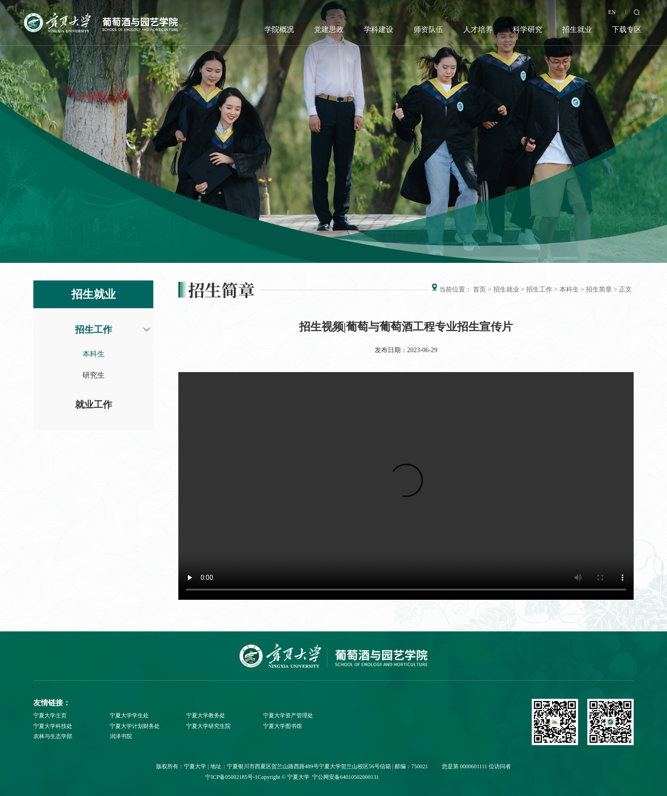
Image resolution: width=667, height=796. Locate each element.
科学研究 (527, 29)
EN (612, 12)
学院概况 (279, 29)
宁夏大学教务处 (205, 715)
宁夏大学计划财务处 (135, 726)
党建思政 (329, 29)
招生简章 (599, 289)
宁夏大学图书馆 (282, 726)
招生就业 (577, 29)
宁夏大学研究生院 (208, 726)
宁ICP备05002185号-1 (231, 777)
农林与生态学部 (52, 736)
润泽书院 (121, 736)
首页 (479, 289)
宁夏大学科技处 (52, 726)
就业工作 (93, 404)
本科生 (93, 354)
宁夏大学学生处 (129, 715)
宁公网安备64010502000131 (345, 777)
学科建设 (378, 29)
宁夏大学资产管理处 (288, 715)
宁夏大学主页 (50, 715)
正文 (625, 289)
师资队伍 (428, 29)
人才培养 (478, 29)
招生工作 (93, 329)
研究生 (93, 375)
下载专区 (627, 29)
